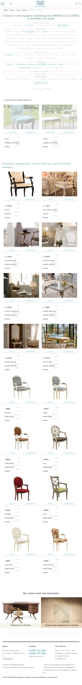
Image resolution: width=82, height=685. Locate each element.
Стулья (30, 31)
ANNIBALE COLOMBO (41, 83)
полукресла (9, 55)
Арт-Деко (52, 64)
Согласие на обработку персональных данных (18, 667)
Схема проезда (7, 658)
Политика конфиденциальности (13, 665)
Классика (10, 64)
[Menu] (2, 3)
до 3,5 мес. (29, 25)
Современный (24, 68)
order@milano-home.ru (36, 656)
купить (12, 199)
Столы (23, 31)
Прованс (43, 64)
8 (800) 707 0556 (37, 654)
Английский (20, 64)
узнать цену (12, 132)
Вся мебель (63, 25)
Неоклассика (32, 64)
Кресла (46, 31)
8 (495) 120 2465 (37, 651)
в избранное (30, 132)
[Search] (76, 3)
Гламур (60, 64)
